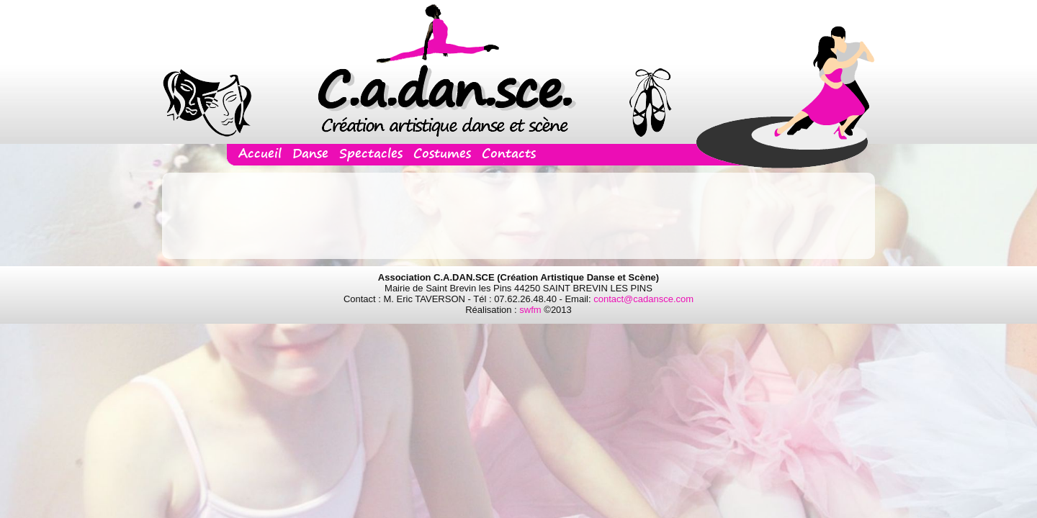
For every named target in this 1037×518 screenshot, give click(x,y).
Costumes (442, 154)
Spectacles (371, 154)
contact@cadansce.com (643, 299)
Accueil (260, 154)
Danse (310, 154)
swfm (530, 309)
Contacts (509, 154)
